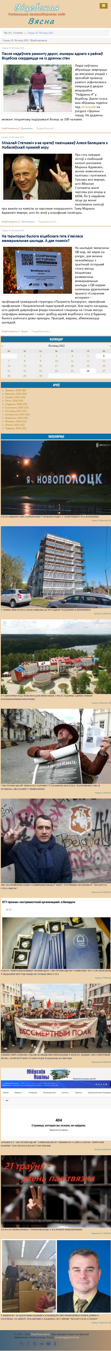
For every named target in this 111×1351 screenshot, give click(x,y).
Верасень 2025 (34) (16, 418)
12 (88, 360)
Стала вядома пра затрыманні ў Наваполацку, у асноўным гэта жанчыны (50, 516)
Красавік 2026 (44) (16, 394)
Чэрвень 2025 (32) (15, 428)
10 (56, 360)
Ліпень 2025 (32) (15, 425)
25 (72, 370)
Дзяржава (27, 128)
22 (24, 370)
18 (72, 365)
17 (56, 365)
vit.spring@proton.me (67, 1337)
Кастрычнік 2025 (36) (17, 414)
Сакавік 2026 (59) (15, 397)
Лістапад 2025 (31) (16, 411)
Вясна (41, 21)
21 (9, 370)
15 (24, 365)
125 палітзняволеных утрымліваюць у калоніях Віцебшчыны (41, 1229)
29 (24, 375)
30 (40, 375)
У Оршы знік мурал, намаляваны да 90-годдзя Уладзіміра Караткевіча (46, 609)
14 (9, 365)
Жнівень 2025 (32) (16, 421)
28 (9, 375)
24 (56, 370)
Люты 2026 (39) (14, 400)
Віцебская (36, 7)
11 (72, 360)
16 (40, 365)
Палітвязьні (28, 221)
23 (40, 370)
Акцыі (24, 331)
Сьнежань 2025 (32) (17, 407)
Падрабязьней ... (46, 128)
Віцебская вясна (40, 1334)
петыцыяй (89, 107)
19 (88, 365)
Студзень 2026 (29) (16, 404)
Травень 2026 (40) (15, 390)
